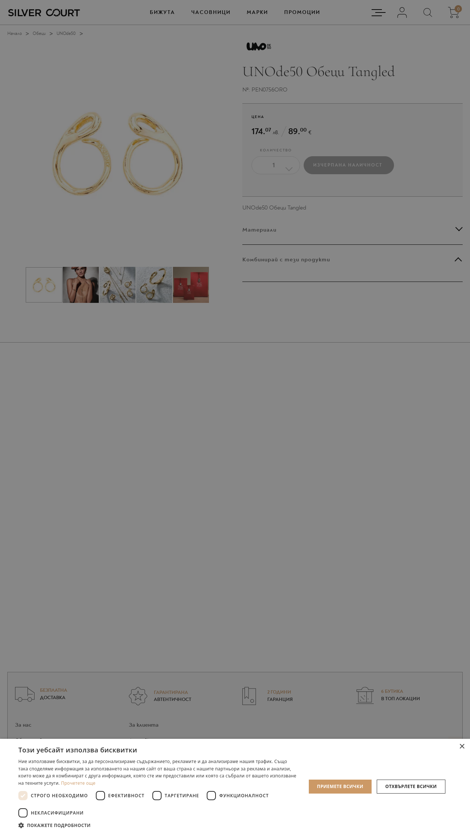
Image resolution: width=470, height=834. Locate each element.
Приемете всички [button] (340, 786)
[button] (158, 825)
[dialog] (235, 417)
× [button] (461, 746)
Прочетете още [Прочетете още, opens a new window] (78, 783)
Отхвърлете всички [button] (411, 786)
